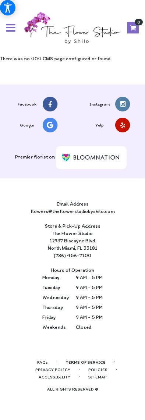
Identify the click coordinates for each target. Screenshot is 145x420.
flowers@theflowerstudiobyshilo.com (73, 211)
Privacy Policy (52, 369)
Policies (97, 369)
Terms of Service (86, 362)
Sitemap (97, 377)
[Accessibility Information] (7, 7)
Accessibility (54, 377)
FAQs (42, 362)
